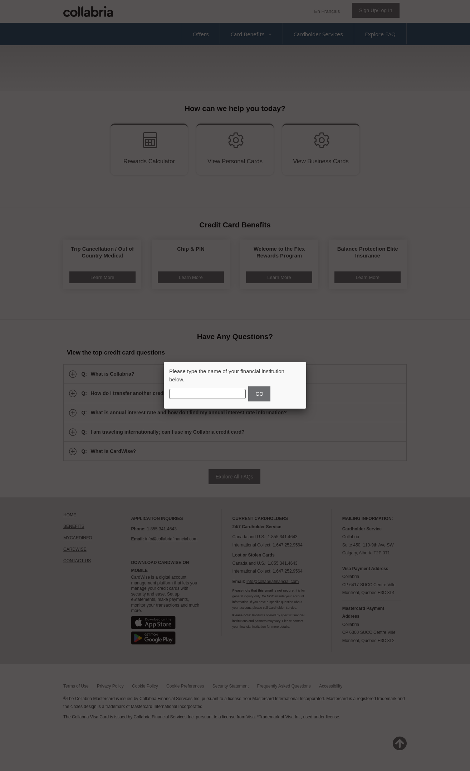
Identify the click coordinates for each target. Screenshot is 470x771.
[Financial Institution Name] (207, 394)
